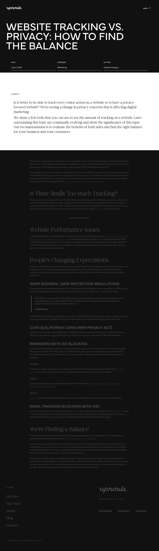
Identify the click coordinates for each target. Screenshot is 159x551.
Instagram (105, 510)
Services (12, 496)
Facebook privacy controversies (79, 438)
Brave (32, 397)
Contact (12, 525)
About (10, 510)
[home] (14, 8)
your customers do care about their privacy (82, 181)
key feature (117, 410)
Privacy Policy (38, 540)
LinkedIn (141, 510)
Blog (9, 518)
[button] (147, 8)
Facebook (124, 510)
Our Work (13, 503)
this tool (98, 208)
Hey (77, 410)
